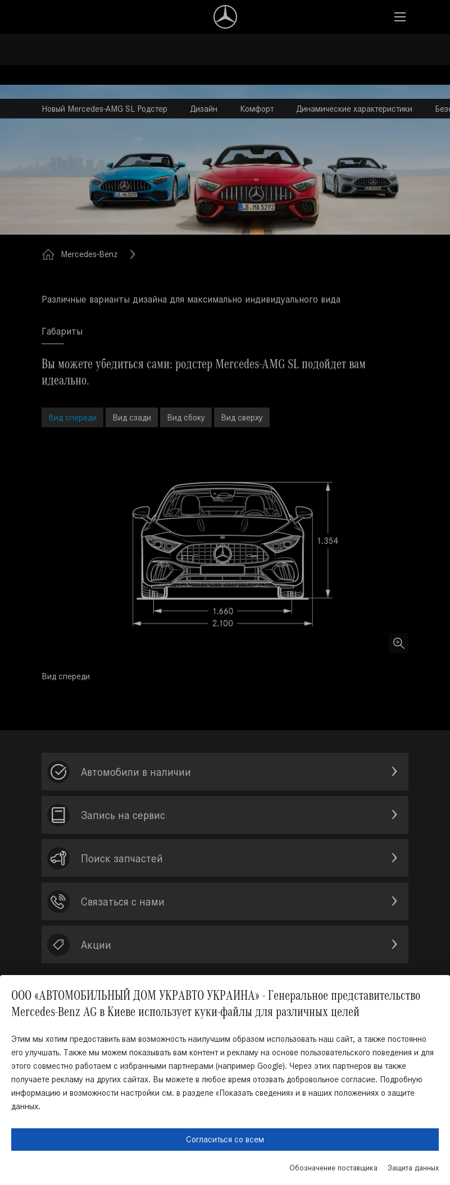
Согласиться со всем (225, 1139)
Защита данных (413, 1168)
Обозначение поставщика (333, 1168)
